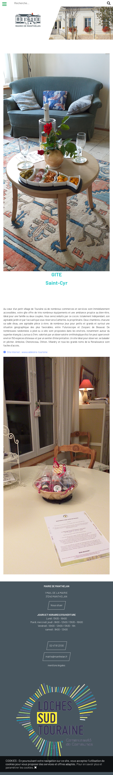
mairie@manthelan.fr (56, 656)
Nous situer (57, 605)
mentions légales (56, 665)
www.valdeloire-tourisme (35, 352)
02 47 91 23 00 (56, 645)
